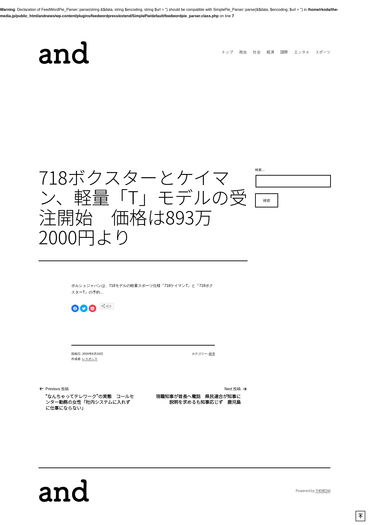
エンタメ (301, 52)
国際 (284, 52)
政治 (243, 52)
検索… (260, 170)
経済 (270, 52)
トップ (227, 52)
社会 (257, 52)
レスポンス (89, 359)
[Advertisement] (184, 124)
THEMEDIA (322, 490)
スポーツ (322, 52)
